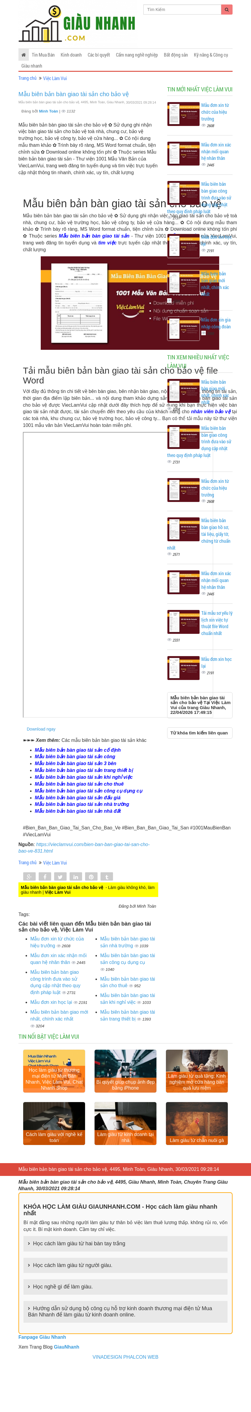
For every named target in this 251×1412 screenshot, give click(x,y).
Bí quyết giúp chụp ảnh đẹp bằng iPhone (125, 1088)
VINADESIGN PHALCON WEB (125, 1364)
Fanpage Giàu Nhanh (42, 1344)
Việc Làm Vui (55, 78)
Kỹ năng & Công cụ (211, 55)
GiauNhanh (66, 1354)
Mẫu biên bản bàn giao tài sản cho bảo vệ (73, 94)
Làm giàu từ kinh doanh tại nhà (125, 1144)
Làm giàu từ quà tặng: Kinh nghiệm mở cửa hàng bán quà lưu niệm (196, 1085)
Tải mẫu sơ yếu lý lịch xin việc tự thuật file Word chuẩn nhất (217, 623)
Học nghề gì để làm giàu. (63, 1294)
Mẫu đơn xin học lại (51, 1002)
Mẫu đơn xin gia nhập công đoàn (216, 323)
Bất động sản (176, 55)
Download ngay (41, 729)
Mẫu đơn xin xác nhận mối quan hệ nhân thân (216, 151)
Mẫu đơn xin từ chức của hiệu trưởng (215, 112)
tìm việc (107, 242)
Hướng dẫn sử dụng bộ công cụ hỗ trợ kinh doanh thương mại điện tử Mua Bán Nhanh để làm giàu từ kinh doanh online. (120, 1319)
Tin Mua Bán (43, 55)
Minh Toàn (49, 111)
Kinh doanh (71, 55)
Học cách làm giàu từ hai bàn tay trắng (79, 1251)
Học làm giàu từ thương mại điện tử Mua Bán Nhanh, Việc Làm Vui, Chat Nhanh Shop (54, 1082)
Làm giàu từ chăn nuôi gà (197, 1147)
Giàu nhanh (31, 66)
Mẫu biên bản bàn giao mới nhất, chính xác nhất (215, 283)
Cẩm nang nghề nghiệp (137, 55)
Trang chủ (27, 78)
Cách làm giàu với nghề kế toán (54, 1144)
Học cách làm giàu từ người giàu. (72, 1272)
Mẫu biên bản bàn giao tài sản (94, 235)
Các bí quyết (99, 55)
